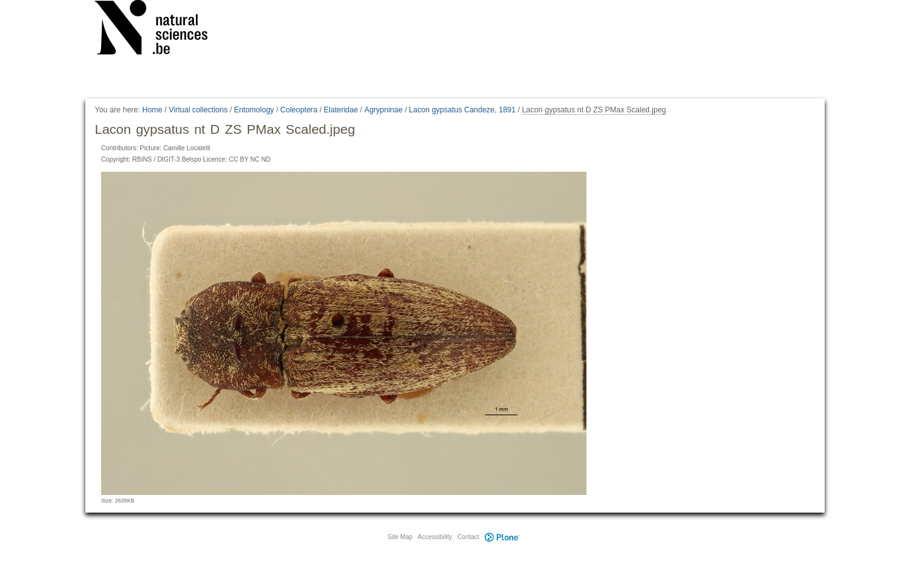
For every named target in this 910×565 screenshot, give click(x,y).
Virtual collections (198, 109)
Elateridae (341, 109)
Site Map (399, 536)
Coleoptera (299, 109)
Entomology (254, 109)
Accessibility (435, 536)
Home (152, 109)
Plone (502, 536)
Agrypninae (383, 109)
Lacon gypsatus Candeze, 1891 (462, 109)
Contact (468, 536)
